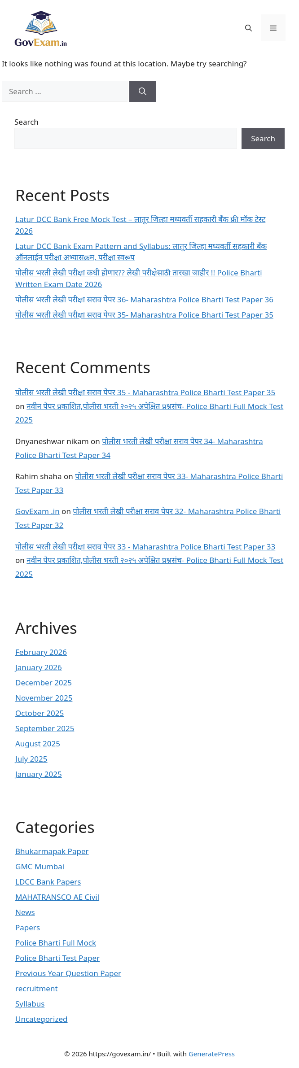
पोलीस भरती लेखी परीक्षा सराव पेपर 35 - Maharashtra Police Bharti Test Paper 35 (145, 392)
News (25, 912)
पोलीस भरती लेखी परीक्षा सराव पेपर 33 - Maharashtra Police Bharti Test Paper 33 (145, 546)
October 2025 (39, 713)
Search (26, 122)
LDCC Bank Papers (48, 881)
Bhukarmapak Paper (52, 851)
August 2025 (37, 743)
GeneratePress (212, 1053)
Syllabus (29, 1003)
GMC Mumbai (39, 866)
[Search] (142, 91)
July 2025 (31, 759)
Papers (27, 927)
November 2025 (43, 698)
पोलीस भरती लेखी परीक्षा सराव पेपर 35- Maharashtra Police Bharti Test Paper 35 (144, 315)
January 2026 (38, 667)
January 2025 (38, 774)
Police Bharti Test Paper (57, 958)
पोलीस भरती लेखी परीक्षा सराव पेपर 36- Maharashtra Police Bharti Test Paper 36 (144, 299)
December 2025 (43, 682)
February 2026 (41, 652)
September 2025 (44, 728)
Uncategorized (41, 1019)
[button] (248, 27)
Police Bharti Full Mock (55, 942)
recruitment (36, 988)
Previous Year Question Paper (68, 973)
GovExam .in (37, 511)
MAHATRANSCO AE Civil (57, 897)
